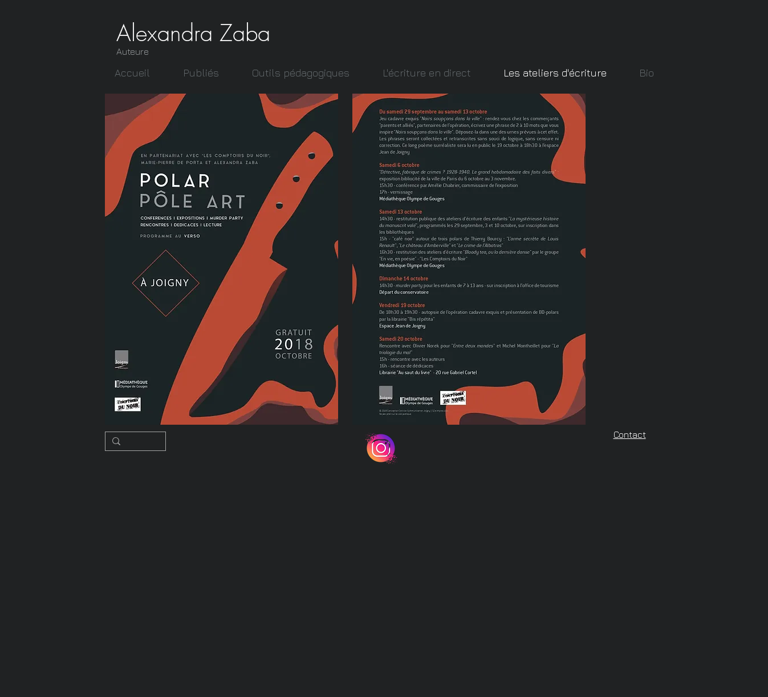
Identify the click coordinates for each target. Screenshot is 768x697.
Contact (629, 434)
